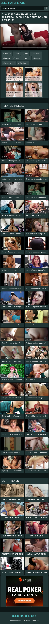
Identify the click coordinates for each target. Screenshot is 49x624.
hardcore (23, 63)
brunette (37, 53)
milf (17, 53)
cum (26, 53)
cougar (38, 58)
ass (17, 58)
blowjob (27, 58)
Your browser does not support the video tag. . (24, 37)
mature (8, 53)
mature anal (10, 63)
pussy (7, 58)
